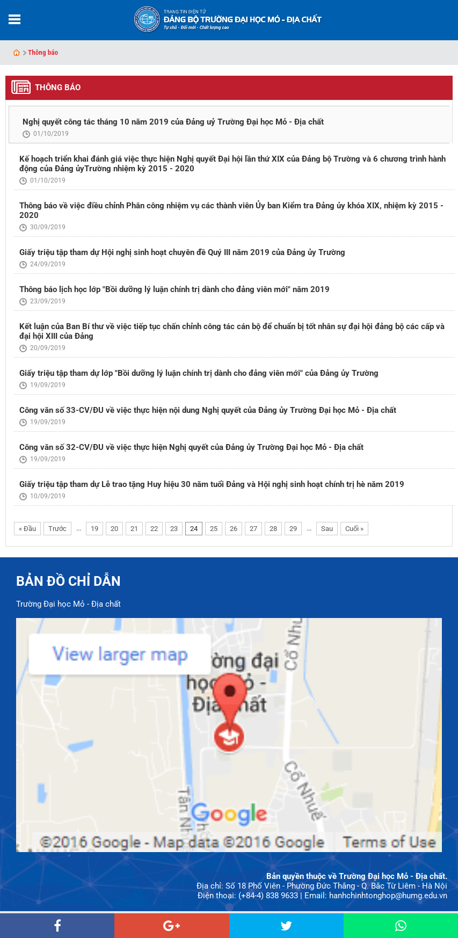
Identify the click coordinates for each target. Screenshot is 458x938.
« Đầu (27, 529)
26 (233, 529)
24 (194, 529)
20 (114, 529)
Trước (57, 529)
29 (293, 529)
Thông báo (43, 52)
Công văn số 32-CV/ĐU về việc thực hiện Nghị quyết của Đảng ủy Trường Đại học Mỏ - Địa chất (191, 447)
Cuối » (354, 529)
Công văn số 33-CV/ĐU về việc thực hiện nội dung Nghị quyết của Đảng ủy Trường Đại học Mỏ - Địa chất (207, 410)
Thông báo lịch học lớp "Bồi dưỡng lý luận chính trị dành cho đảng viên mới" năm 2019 (174, 289)
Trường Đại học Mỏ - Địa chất (68, 604)
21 (134, 529)
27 (253, 529)
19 (94, 529)
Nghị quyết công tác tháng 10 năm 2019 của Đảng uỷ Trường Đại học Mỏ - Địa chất (173, 122)
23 (174, 529)
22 (154, 529)
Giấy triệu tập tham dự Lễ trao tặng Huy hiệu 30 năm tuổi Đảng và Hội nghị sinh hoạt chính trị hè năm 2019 (211, 484)
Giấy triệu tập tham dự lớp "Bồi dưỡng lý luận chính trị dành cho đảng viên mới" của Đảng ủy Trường (199, 373)
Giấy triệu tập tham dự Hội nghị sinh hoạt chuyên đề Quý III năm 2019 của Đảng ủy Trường (182, 252)
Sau (327, 529)
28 (273, 529)
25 (213, 529)
